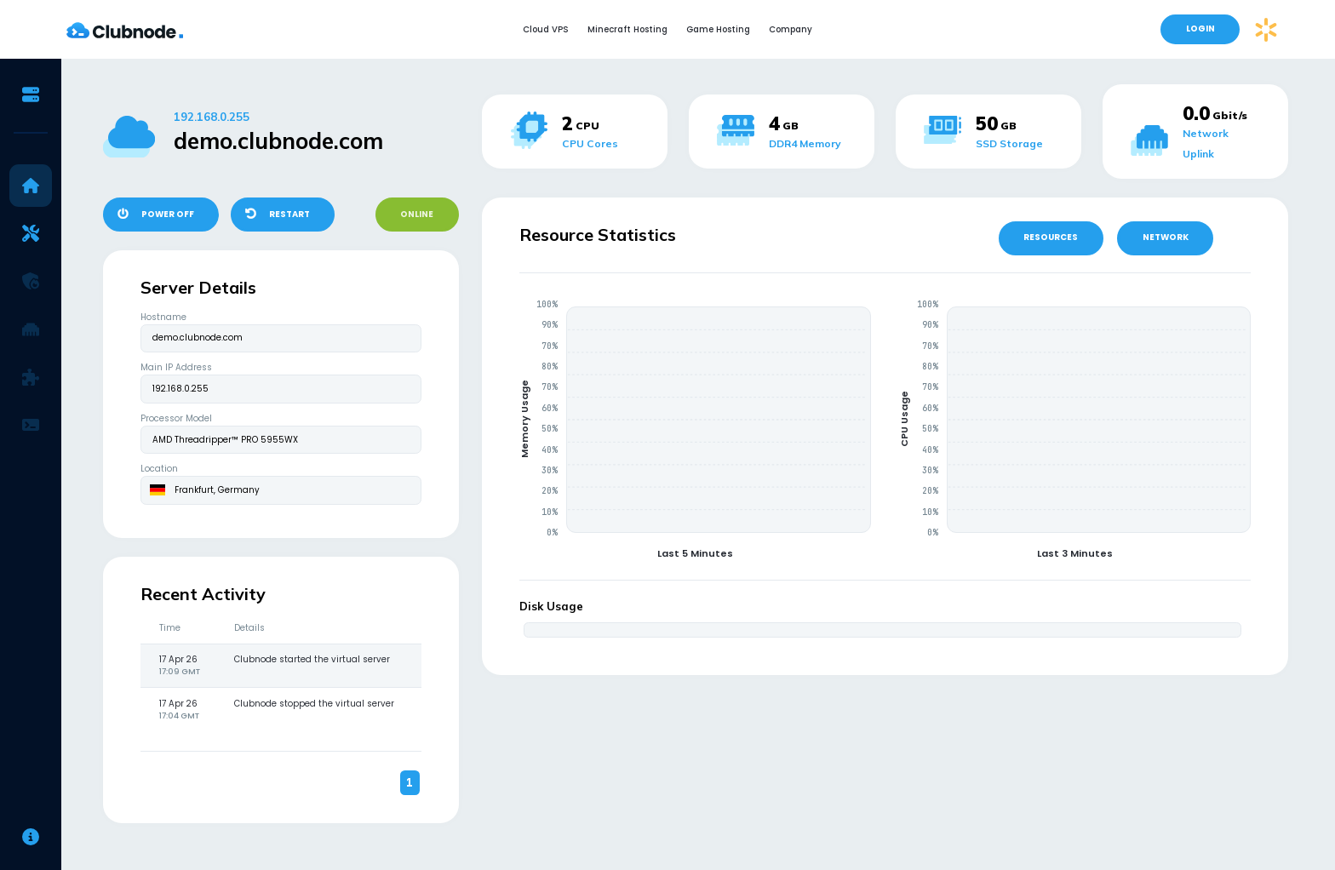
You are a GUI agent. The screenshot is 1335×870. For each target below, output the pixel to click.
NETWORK (1166, 237)
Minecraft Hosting (627, 29)
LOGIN (1200, 28)
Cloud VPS (546, 29)
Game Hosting (718, 29)
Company (790, 29)
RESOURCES (1050, 237)
